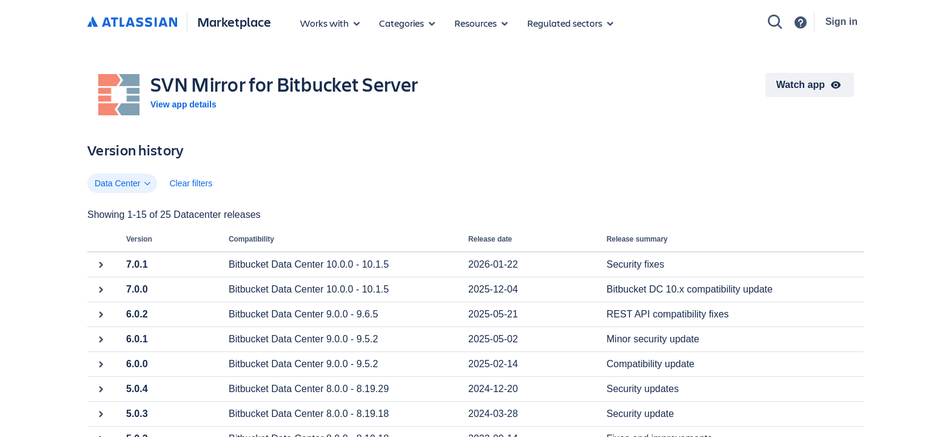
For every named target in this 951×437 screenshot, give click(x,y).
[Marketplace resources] (481, 23)
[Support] (800, 22)
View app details (183, 104)
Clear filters (190, 183)
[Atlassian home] (132, 22)
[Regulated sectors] (570, 23)
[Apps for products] (330, 23)
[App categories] (407, 23)
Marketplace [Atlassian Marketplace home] (234, 21)
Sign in (841, 21)
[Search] (775, 22)
